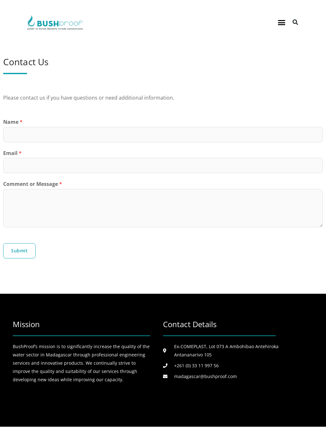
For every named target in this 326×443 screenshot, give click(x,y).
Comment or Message (32, 183)
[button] (282, 22)
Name (13, 121)
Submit (19, 251)
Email (12, 153)
